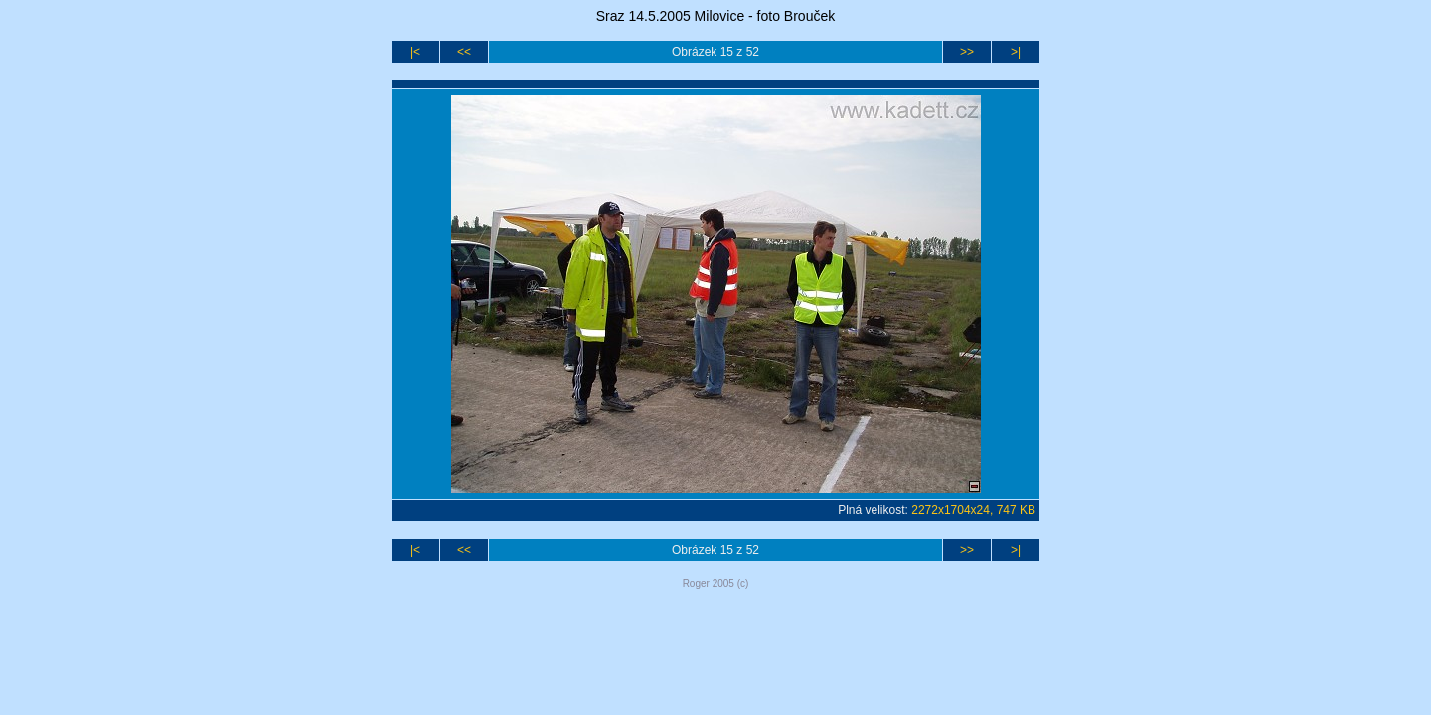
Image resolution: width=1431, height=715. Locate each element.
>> (967, 52)
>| (1016, 52)
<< (464, 52)
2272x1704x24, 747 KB (973, 510)
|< (415, 52)
